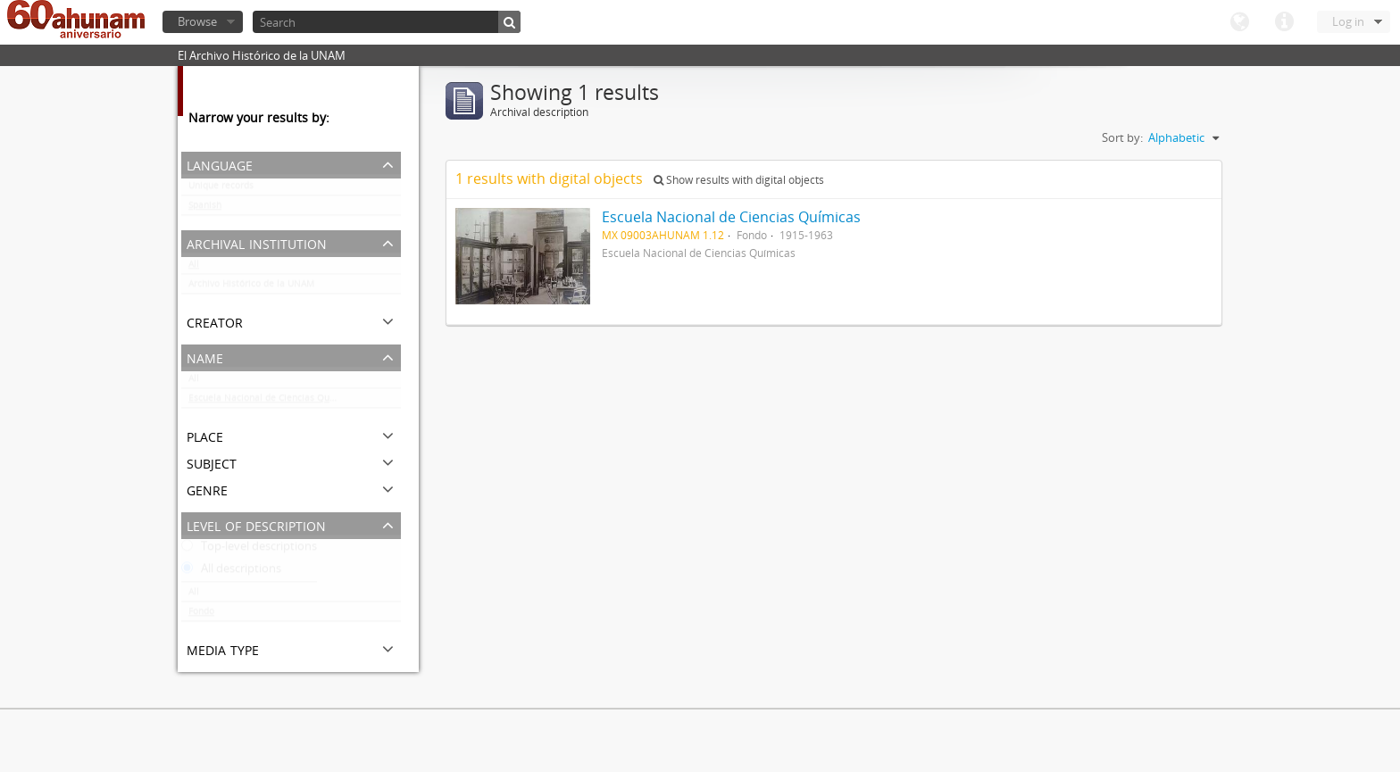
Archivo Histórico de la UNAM (251, 287)
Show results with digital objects (739, 179)
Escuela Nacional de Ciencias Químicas (272, 401)
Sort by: (1122, 137)
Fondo (201, 615)
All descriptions (231, 572)
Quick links (1284, 22)
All (193, 267)
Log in (1348, 21)
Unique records (221, 189)
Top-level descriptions (249, 550)
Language (1239, 22)
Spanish (204, 209)
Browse (197, 21)
